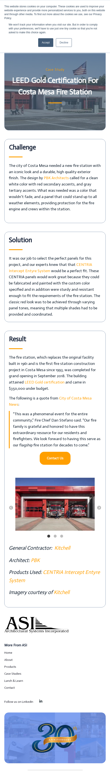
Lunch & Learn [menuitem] (13, 681)
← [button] (11, 508)
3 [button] (61, 536)
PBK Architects (56, 178)
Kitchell (61, 548)
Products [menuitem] (10, 667)
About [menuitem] (8, 660)
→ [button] (99, 508)
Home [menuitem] (8, 653)
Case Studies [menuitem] (12, 674)
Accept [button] (46, 42)
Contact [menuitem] (9, 688)
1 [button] (48, 536)
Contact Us (55, 458)
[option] (55, 505)
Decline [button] (64, 42)
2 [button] (55, 536)
